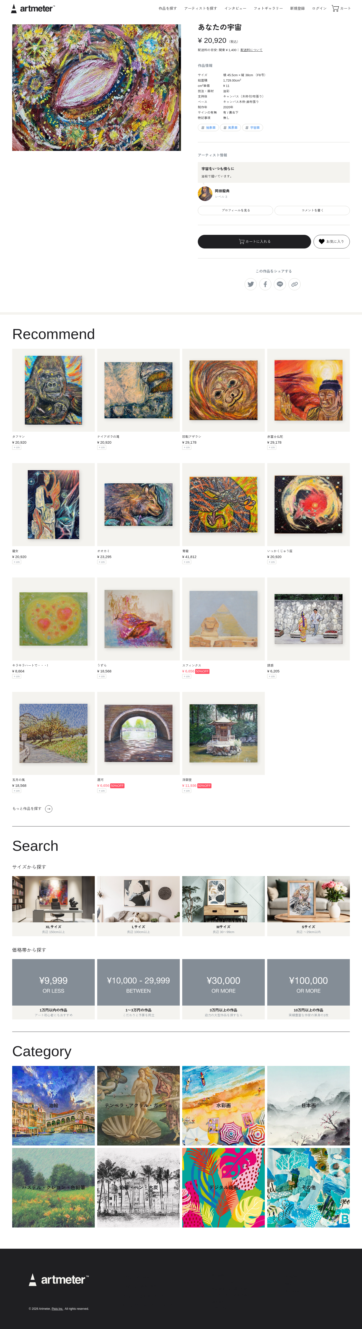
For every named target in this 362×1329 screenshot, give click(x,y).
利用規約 (218, 1275)
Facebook (291, 1291)
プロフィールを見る (235, 210)
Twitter (288, 1284)
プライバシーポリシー (228, 1282)
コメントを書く (312, 210)
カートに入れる (254, 241)
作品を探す (168, 8)
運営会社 (218, 1302)
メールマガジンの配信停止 (231, 1295)
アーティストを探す (200, 8)
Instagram (291, 1276)
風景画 (230, 127)
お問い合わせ (221, 1308)
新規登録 (297, 8)
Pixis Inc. (57, 1309)
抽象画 (208, 127)
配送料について (251, 50)
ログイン (319, 8)
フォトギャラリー (268, 8)
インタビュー (235, 8)
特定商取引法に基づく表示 (231, 1289)
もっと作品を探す (32, 809)
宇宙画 (252, 127)
